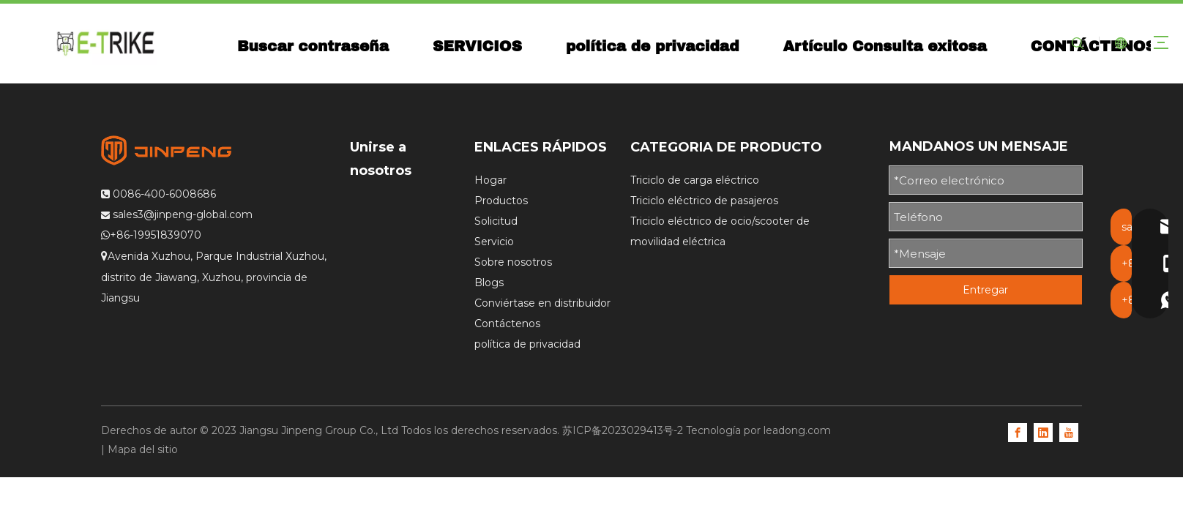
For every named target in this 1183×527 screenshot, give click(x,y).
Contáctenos (507, 323)
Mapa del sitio (143, 449)
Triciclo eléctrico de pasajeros (704, 200)
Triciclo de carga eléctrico (694, 180)
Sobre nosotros (513, 262)
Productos (501, 200)
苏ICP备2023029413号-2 (622, 430)
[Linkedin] (1043, 432)
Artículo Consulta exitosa (888, 46)
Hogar (490, 180)
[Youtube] (1068, 432)
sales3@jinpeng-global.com (183, 214)
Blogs (489, 282)
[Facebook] (1017, 432)
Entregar (985, 289)
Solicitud (496, 221)
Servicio (494, 241)
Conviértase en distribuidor (542, 303)
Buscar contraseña (316, 46)
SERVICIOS (481, 46)
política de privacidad (655, 46)
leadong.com (797, 430)
